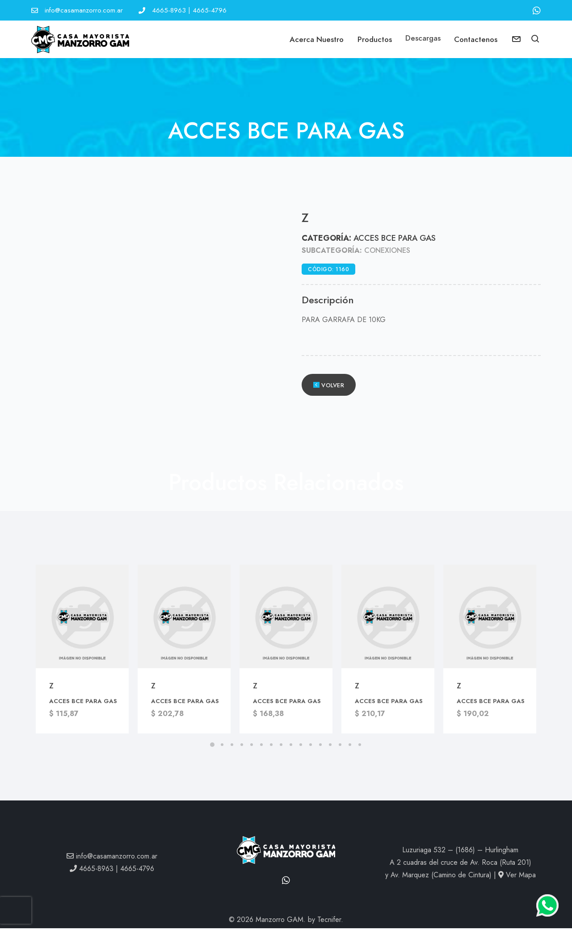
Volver (328, 387)
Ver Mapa (517, 876)
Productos (373, 39)
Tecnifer (329, 921)
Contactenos (476, 39)
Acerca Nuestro (315, 39)
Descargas (422, 39)
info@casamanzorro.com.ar (84, 10)
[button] (536, 41)
